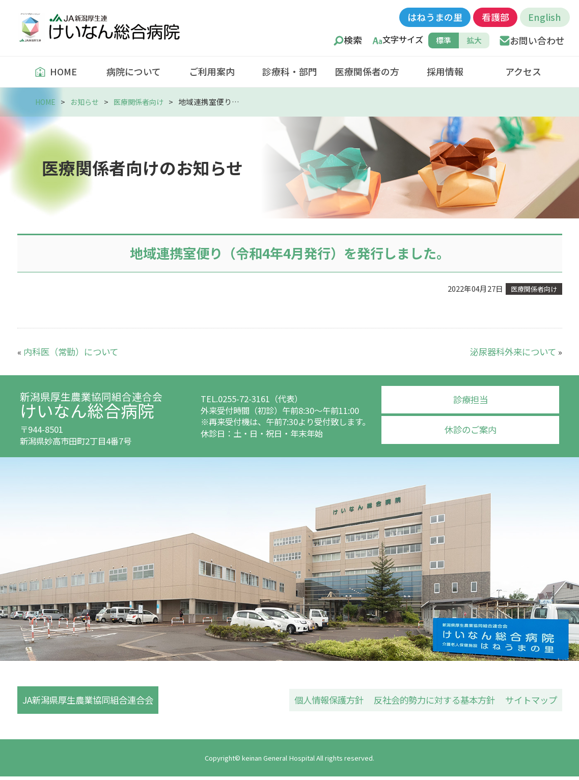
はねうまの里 (434, 16)
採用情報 (445, 71)
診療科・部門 (289, 71)
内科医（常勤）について (68, 351)
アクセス (523, 71)
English (544, 16)
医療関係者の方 (367, 71)
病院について (133, 71)
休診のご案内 (470, 428)
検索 (353, 40)
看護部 (495, 16)
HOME (55, 71)
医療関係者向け (144, 101)
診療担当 (470, 399)
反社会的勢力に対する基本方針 (441, 701)
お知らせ (87, 101)
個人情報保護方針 (341, 701)
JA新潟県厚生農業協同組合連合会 (89, 701)
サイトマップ (532, 701)
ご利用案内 (212, 71)
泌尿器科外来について (515, 351)
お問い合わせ (537, 40)
